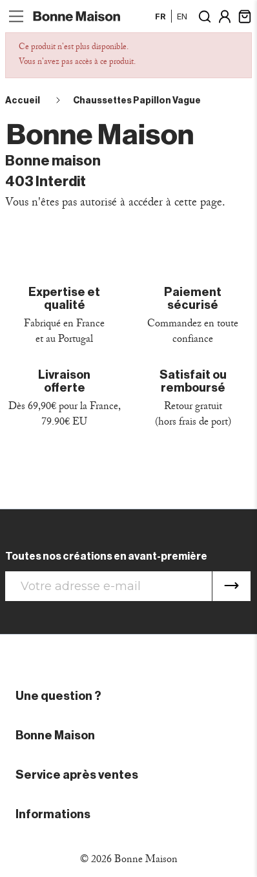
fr (160, 16)
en (182, 16)
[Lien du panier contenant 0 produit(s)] (245, 15)
